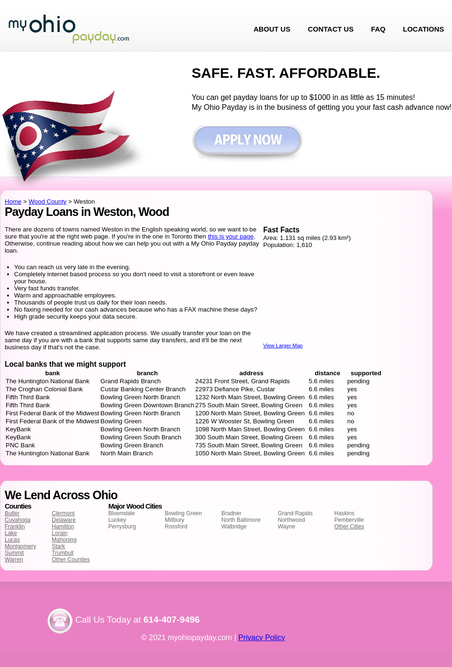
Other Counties (71, 559)
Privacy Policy (261, 638)
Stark (58, 546)
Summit (14, 553)
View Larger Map (283, 345)
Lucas (12, 539)
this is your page (231, 236)
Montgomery (20, 546)
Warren (14, 559)
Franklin (15, 526)
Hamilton (63, 526)
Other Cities (349, 526)
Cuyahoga (18, 520)
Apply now (247, 144)
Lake (11, 533)
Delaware (64, 520)
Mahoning (64, 539)
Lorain (59, 533)
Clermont (63, 513)
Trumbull (62, 553)
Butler (12, 513)
